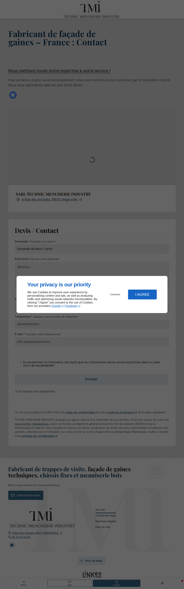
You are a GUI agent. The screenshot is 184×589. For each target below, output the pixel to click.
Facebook (71, 305)
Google (56, 305)
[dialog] (92, 294)
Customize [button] (115, 294)
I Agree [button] (142, 294)
